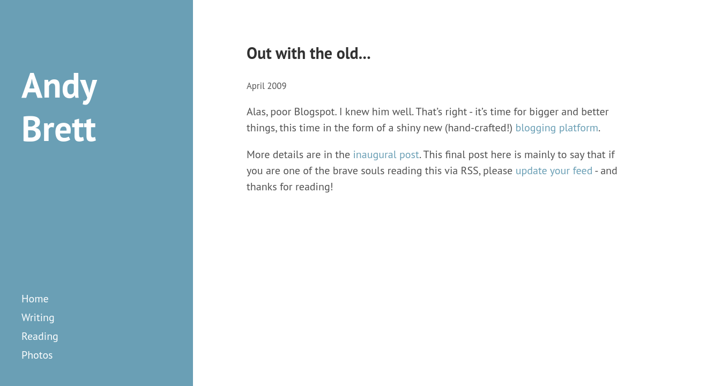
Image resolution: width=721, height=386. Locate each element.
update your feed (554, 170)
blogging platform (556, 128)
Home (35, 299)
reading (39, 336)
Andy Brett (58, 106)
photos (37, 355)
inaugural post (386, 154)
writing (38, 317)
